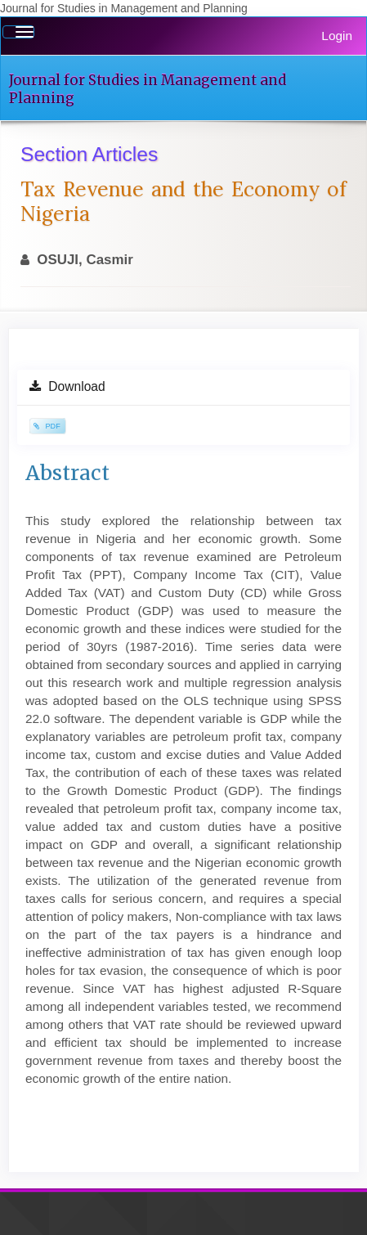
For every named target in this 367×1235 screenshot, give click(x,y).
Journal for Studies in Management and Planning (147, 89)
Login (336, 36)
